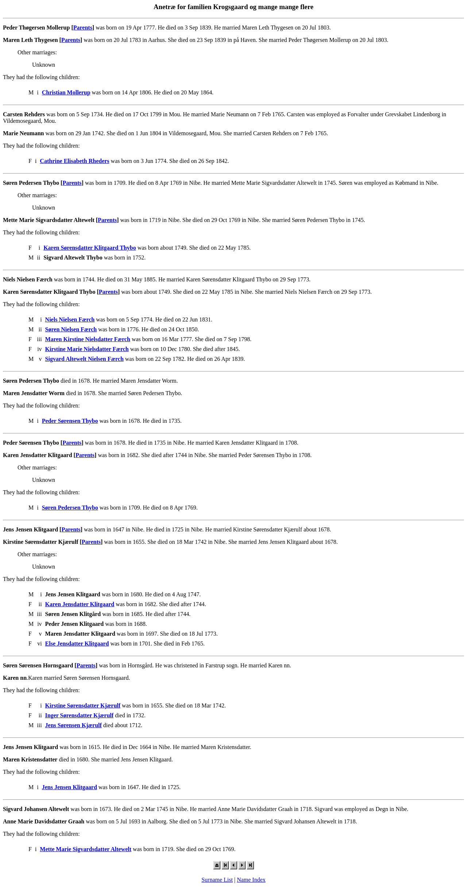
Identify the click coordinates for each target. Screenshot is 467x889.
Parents (82, 27)
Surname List (217, 880)
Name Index (251, 880)
